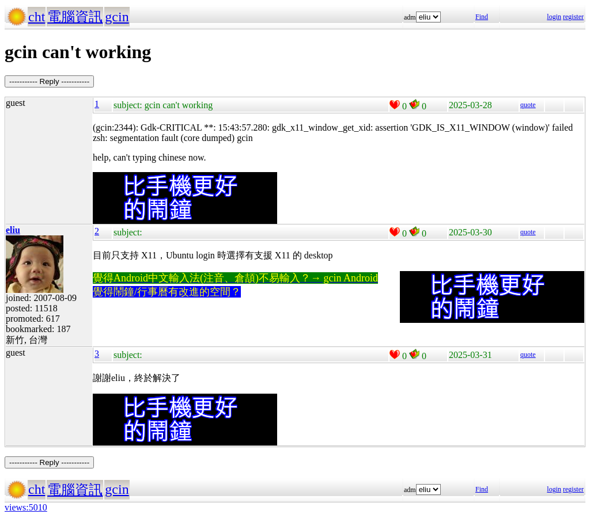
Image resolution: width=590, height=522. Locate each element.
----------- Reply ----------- (49, 81)
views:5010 (26, 507)
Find (481, 17)
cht (36, 16)
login (554, 17)
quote (528, 105)
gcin (116, 16)
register (573, 17)
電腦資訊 (75, 16)
